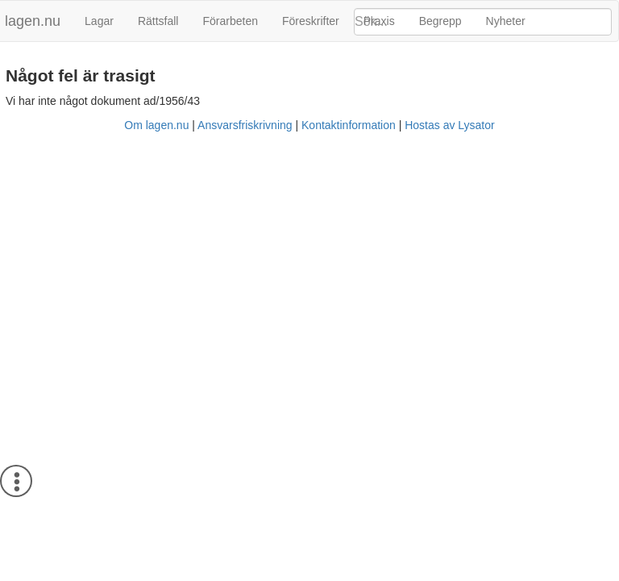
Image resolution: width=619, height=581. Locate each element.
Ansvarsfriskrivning (244, 125)
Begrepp (440, 21)
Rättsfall (158, 21)
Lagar (99, 21)
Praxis (379, 21)
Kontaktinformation (348, 125)
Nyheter (506, 21)
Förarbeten (229, 21)
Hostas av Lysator (450, 125)
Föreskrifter (310, 21)
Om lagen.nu (156, 125)
